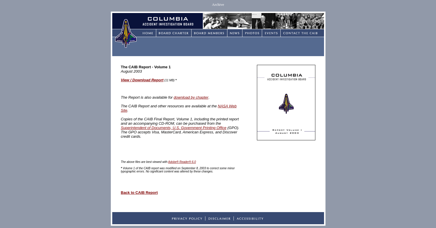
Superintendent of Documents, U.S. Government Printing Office (174, 128)
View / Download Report (142, 80)
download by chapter (191, 97)
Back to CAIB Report (139, 192)
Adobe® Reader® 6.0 (182, 161)
